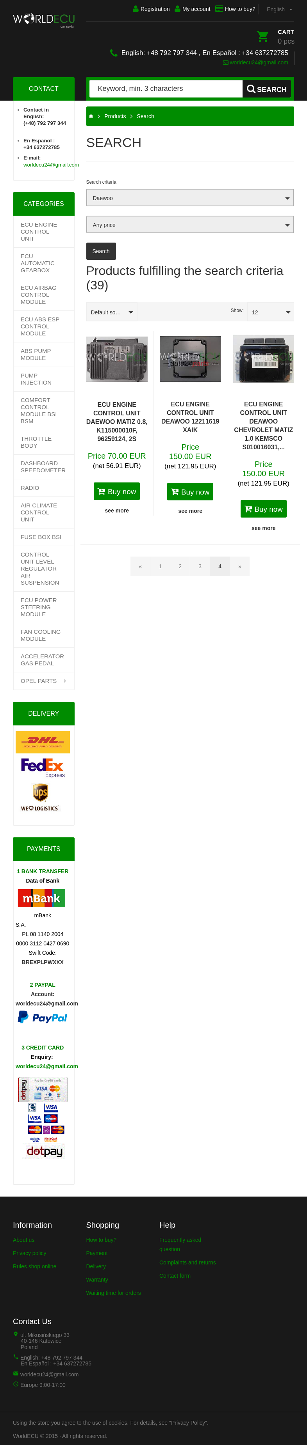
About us (23, 1238)
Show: (237, 309)
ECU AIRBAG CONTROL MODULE (39, 293)
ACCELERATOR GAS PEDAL (42, 658)
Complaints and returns (187, 1261)
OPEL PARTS (39, 679)
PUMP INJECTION (36, 377)
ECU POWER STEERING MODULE (39, 605)
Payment (97, 1251)
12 (255, 311)
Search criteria (101, 180)
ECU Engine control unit (39, 230)
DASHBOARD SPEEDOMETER (43, 465)
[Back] (140, 564)
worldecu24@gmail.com (256, 61)
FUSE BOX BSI (41, 535)
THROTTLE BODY (36, 440)
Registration (137, 9)
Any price (104, 223)
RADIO (30, 486)
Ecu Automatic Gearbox (38, 261)
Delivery (96, 1265)
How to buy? (231, 9)
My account (184, 9)
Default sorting (108, 311)
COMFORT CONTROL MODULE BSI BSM (39, 409)
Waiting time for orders (113, 1291)
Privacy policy (29, 1251)
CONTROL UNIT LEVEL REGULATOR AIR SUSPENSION (40, 567)
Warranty (97, 1278)
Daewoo (103, 196)
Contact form (175, 1274)
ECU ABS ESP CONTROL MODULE (40, 324)
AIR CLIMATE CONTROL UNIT (39, 510)
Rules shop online (34, 1265)
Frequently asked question (180, 1243)
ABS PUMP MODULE (36, 353)
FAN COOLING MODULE (41, 633)
